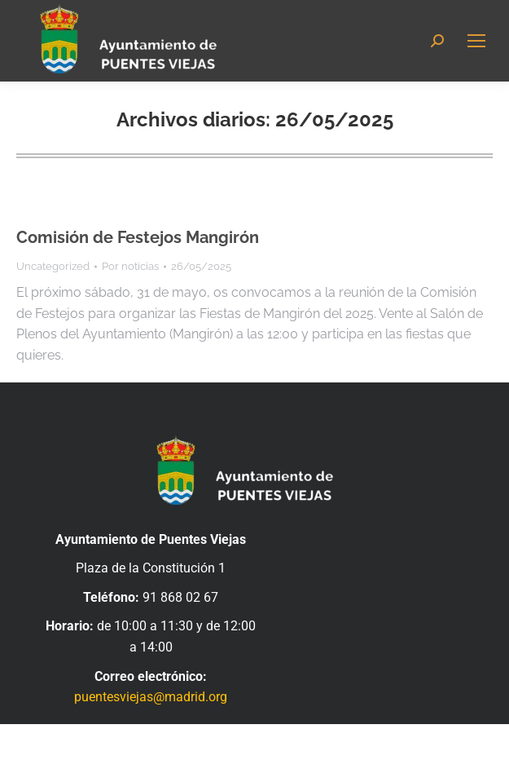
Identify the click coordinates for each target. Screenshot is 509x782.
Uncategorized (53, 266)
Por (130, 266)
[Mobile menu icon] (476, 40)
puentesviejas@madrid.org (150, 697)
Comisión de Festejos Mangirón (137, 237)
